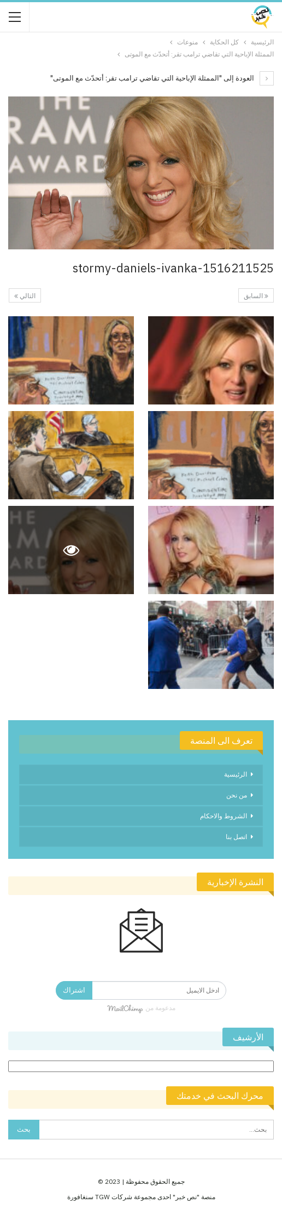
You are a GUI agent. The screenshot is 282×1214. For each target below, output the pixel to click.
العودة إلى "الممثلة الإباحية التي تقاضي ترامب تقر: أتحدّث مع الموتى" (162, 78)
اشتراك (74, 990)
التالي (25, 296)
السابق (256, 296)
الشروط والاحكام (223, 816)
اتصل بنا (236, 837)
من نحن (236, 795)
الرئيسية (235, 774)
